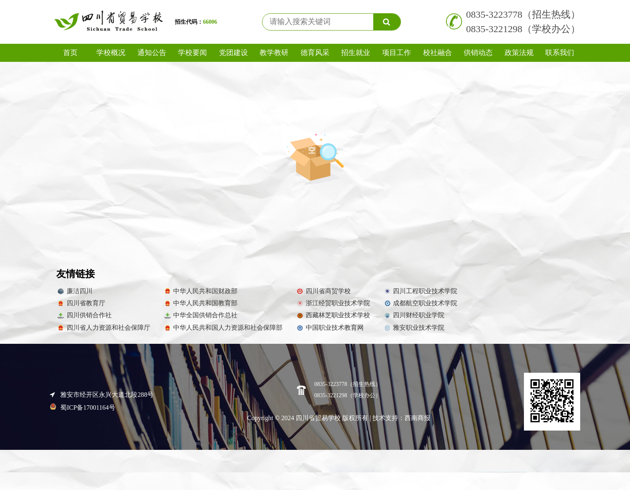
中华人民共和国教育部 (200, 307)
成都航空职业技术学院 (420, 307)
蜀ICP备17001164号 (82, 411)
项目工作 (396, 53)
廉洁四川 (74, 295)
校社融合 (437, 53)
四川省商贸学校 (323, 295)
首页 (70, 53)
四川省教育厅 (80, 307)
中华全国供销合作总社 (200, 319)
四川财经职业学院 (414, 319)
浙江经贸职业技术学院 (332, 307)
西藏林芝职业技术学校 (332, 319)
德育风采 (315, 53)
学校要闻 (192, 53)
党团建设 (233, 53)
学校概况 (110, 53)
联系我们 (559, 53)
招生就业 (355, 53)
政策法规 (519, 53)
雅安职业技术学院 (414, 331)
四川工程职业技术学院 (420, 295)
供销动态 (478, 53)
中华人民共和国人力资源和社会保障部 (223, 331)
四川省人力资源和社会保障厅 (103, 331)
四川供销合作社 (84, 319)
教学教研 (274, 53)
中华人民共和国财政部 (200, 295)
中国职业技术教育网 (329, 331)
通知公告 (151, 53)
